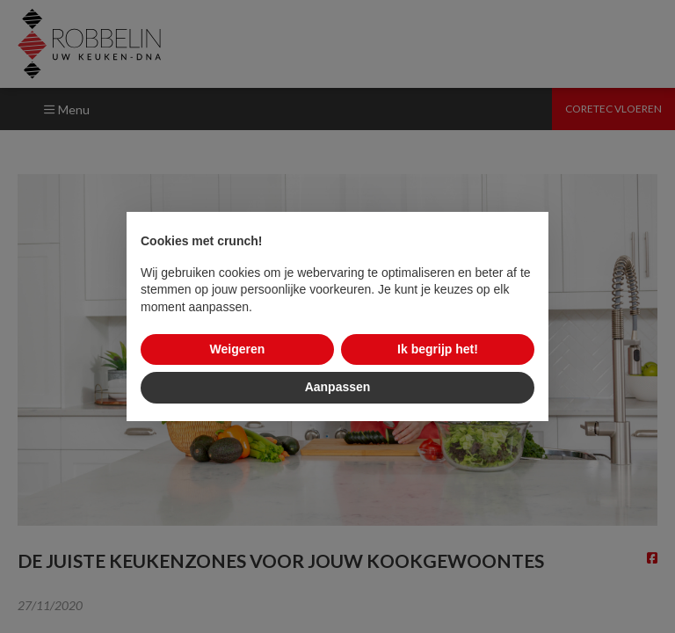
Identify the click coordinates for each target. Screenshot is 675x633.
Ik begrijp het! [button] (437, 349)
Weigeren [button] (237, 349)
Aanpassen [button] (338, 387)
